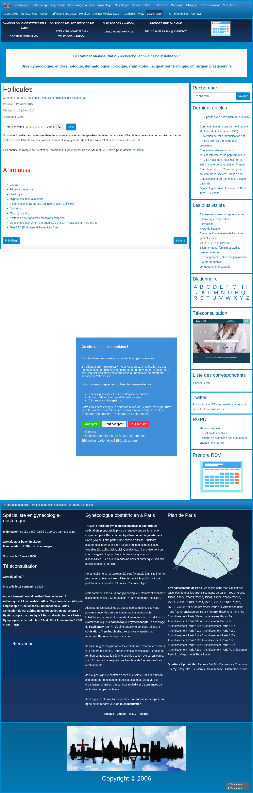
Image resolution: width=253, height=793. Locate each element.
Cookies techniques (99, 435)
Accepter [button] (91, 424)
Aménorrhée (31, 601)
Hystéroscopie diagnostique (48, 5)
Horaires (84, 13)
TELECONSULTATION (71, 36)
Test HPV (48, 620)
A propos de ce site (81, 504)
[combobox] (214, 96)
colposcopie (119, 622)
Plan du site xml (13, 546)
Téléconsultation (210, 5)
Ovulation (16, 208)
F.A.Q (167, 13)
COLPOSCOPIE (59, 23)
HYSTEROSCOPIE (82, 23)
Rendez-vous (29, 13)
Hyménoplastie (47, 610)
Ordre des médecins (16, 504)
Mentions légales (210, 428)
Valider (243, 96)
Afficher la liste (202, 383)
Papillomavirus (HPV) (103, 626)
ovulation (138, 150)
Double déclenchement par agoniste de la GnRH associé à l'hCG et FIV (54, 222)
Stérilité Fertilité (141, 5)
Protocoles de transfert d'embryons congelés (37, 218)
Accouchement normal (18, 596)
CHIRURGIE (78, 31)
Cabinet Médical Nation (107, 13)
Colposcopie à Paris (54, 606)
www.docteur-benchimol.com (22, 541)
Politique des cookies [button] (96, 414)
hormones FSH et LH (127, 140)
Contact (196, 13)
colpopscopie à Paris (99, 535)
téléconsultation (96, 636)
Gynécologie (104, 5)
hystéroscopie (139, 622)
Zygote (14, 184)
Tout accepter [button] (114, 424)
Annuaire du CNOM (69, 620)
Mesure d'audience (132, 435)
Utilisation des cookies (213, 433)
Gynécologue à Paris (81, 5)
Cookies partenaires (99, 440)
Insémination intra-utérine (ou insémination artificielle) (43, 203)
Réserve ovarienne (21, 189)
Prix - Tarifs (12, 625)
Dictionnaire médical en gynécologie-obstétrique (56, 97)
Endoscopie (161, 5)
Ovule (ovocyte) (19, 213)
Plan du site (181, 13)
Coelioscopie (30, 606)
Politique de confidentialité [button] (132, 414)
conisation (92, 631)
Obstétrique (122, 5)
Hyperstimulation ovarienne (26, 199)
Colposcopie (21, 5)
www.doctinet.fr (13, 576)
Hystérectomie (68, 610)
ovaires (60, 135)
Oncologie (177, 5)
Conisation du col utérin (19, 610)
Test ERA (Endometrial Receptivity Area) (34, 227)
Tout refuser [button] (138, 424)
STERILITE (62, 31)
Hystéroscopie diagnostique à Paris (26, 615)
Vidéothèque (231, 5)
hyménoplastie (111, 631)
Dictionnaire (154, 13)
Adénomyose (11, 601)
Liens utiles (11, 13)
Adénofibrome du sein (49, 596)
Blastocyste (17, 194)
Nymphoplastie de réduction (21, 620)
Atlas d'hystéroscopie (55, 601)
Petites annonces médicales (49, 504)
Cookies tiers (128, 440)
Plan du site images (39, 546)
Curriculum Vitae (134, 13)
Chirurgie (191, 5)
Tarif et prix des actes (63, 13)
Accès (44, 13)
